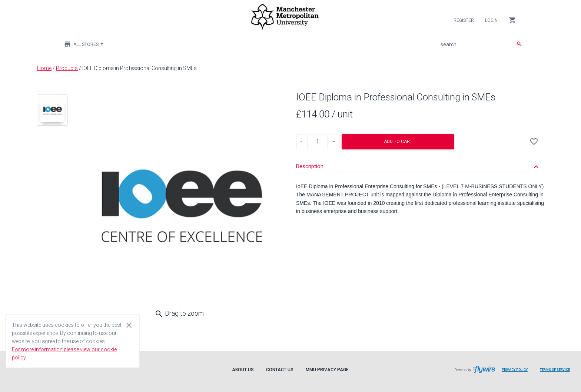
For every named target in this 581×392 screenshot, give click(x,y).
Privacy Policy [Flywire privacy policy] (517, 372)
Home (44, 68)
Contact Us (279, 369)
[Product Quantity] (317, 141)
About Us (243, 369)
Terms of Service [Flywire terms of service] (557, 372)
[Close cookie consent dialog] (128, 325)
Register (464, 20)
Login (491, 20)
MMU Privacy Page (327, 369)
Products (67, 68)
